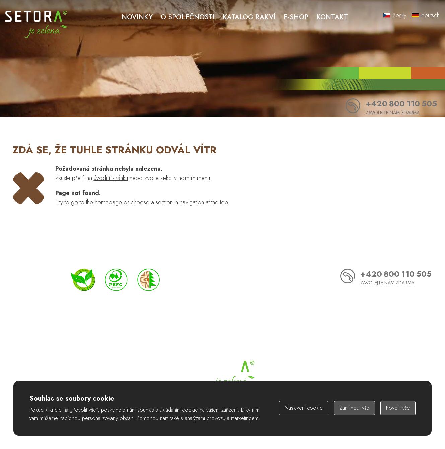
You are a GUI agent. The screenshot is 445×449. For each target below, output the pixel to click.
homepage (108, 202)
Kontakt (332, 17)
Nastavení (304, 408)
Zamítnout (354, 408)
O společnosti (188, 17)
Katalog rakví (249, 17)
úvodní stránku (111, 178)
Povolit (398, 408)
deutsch (426, 15)
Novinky (137, 17)
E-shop (296, 17)
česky (394, 15)
